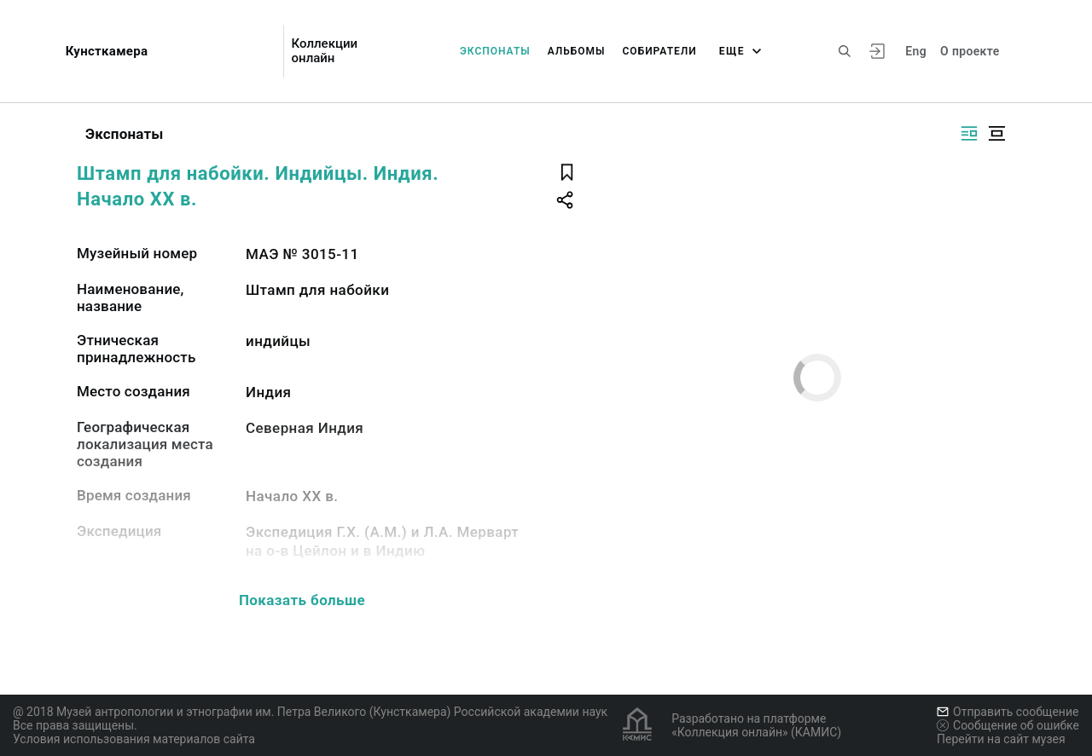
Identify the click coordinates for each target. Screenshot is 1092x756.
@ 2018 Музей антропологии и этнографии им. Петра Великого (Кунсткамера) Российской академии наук (310, 711)
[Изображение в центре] (996, 133)
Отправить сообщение (1007, 711)
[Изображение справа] (969, 133)
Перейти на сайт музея (1001, 739)
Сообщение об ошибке (1008, 725)
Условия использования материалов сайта (134, 739)
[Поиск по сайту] (845, 51)
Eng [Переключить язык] (915, 51)
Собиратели (660, 51)
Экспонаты (495, 51)
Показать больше (302, 600)
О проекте (969, 51)
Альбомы (577, 51)
